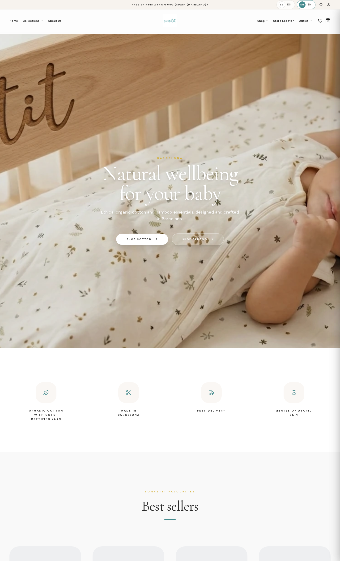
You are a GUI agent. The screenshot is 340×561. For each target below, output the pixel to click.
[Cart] (328, 20)
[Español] (285, 4)
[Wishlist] (320, 20)
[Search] (321, 5)
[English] (306, 4)
